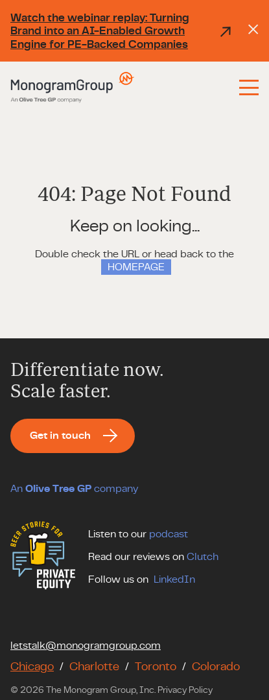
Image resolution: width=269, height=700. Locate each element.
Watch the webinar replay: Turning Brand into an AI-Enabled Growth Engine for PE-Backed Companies (121, 31)
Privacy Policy (185, 690)
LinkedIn (174, 579)
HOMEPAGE (136, 267)
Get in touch (60, 435)
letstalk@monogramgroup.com (85, 645)
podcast (168, 534)
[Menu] (249, 87)
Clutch (202, 557)
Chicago (32, 667)
